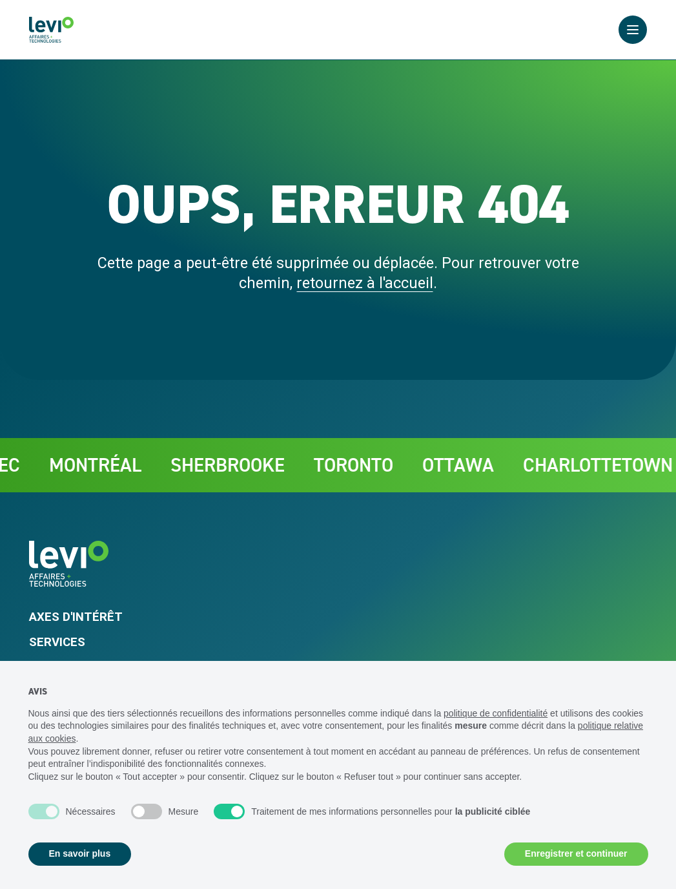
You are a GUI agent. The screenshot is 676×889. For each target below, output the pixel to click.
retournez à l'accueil (364, 283)
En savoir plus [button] (80, 853)
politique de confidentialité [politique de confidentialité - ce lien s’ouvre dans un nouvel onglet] (496, 713)
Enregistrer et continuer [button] (576, 853)
